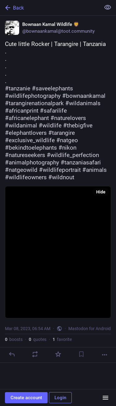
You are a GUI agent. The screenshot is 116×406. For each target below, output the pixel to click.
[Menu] (105, 397)
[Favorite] (58, 354)
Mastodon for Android (89, 328)
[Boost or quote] (35, 354)
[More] (104, 354)
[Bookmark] (81, 354)
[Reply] (11, 354)
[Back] (49, 7)
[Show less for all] (107, 7)
